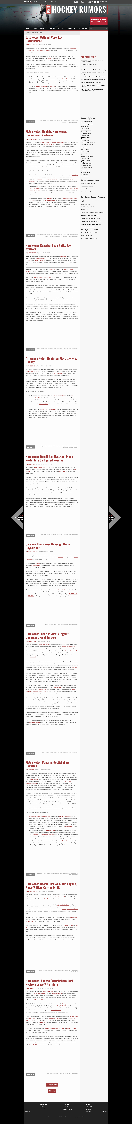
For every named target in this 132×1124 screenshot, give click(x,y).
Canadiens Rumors (86, 130)
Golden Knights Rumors (88, 142)
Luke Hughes (64, 840)
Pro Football (89, 1)
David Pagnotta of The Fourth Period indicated (52, 142)
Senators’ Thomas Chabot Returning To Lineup (92, 73)
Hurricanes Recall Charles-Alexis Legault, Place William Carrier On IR (51, 886)
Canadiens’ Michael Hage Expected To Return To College (49, 1)
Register (102, 2)
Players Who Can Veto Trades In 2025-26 (92, 212)
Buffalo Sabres (43, 120)
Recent (93, 57)
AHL (41, 445)
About (42, 28)
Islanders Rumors (86, 146)
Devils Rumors (85, 135)
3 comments (30, 1074)
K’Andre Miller (43, 404)
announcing (63, 256)
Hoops (82, 1)
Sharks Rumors (85, 172)
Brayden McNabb (62, 1006)
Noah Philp (52, 269)
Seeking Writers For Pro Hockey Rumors (93, 79)
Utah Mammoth (68, 445)
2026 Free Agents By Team (88, 207)
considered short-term (54, 1018)
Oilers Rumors (85, 158)
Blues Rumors (85, 126)
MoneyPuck (51, 58)
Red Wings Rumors (86, 167)
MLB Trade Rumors (18, 518)
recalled (37, 563)
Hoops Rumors (112, 518)
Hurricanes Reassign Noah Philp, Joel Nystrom (49, 247)
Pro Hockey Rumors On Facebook (90, 218)
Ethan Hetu (30, 770)
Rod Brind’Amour (57, 993)
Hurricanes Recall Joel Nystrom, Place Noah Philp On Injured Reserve (49, 458)
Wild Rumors (85, 176)
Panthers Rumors (86, 160)
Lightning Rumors (86, 153)
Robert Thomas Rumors (88, 191)
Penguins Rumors (86, 162)
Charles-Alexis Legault (71, 650)
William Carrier (47, 898)
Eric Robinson (29, 371)
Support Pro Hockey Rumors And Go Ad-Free (92, 200)
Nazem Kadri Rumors (87, 186)
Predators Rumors (86, 163)
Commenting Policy (66, 1109)
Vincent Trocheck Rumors (88, 189)
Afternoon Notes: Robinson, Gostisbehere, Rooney (51, 360)
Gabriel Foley (31, 366)
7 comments (30, 447)
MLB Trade (75, 1)
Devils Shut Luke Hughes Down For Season (93, 76)
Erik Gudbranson (34, 188)
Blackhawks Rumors (87, 123)
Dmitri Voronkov (66, 79)
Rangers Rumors (86, 165)
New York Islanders (65, 234)
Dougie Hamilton (50, 830)
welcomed (52, 86)
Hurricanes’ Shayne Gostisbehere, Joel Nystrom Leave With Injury (49, 982)
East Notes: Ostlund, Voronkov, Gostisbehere (44, 39)
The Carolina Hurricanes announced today (39, 816)
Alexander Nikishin (34, 722)
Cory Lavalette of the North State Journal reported (47, 179)
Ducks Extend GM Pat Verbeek (90, 67)
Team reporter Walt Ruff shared (70, 909)
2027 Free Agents (86, 209)
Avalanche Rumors (86, 121)
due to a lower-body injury (38, 993)
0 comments (30, 122)
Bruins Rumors (85, 128)
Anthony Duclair (48, 144)
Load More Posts (52, 1085)
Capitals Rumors (86, 133)
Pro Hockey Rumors (30, 5)
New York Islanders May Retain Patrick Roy (93, 69)
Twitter (89, 1108)
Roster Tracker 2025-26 (87, 227)
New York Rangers (59, 873)
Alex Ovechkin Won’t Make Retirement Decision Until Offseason (92, 90)
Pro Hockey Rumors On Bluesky (90, 215)
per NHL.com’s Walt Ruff (38, 999)
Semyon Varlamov (50, 200)
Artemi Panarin (33, 779)
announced (52, 79)
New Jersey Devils (51, 873)
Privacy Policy (66, 1108)
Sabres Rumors (85, 169)
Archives (61, 28)
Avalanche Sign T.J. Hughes (89, 64)
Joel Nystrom (40, 258)
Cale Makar (31, 596)
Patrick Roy (49, 198)
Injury (69, 120)
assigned (44, 409)
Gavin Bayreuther (64, 624)
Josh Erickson (31, 253)
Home (28, 28)
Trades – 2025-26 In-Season (89, 238)
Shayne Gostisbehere (41, 86)
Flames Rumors (85, 139)
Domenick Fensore (56, 1010)
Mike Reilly (42, 1022)
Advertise (51, 28)
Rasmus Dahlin (58, 373)
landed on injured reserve (39, 691)
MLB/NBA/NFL (83, 28)
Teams (35, 28)
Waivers (54, 348)
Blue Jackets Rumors (87, 124)
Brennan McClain (32, 45)
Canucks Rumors (86, 131)
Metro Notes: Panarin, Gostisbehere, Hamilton (48, 764)
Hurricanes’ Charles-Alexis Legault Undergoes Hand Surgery (47, 635)
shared (30, 260)
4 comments (30, 236)
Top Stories (85, 57)
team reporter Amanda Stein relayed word (43, 834)
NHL (57, 445)
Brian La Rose (31, 464)
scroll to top (104, 1110)
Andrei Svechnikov (51, 177)
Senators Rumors (86, 170)
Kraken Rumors (85, 151)
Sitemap (43, 1106)
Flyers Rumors (85, 140)
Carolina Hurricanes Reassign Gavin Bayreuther (48, 546)
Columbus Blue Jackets (62, 120)
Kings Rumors (85, 149)
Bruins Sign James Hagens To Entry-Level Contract (93, 86)
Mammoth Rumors (86, 154)
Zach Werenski (73, 594)
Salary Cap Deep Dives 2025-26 (89, 230)
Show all (52, 1091)
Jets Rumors (84, 147)
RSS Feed (88, 1111)
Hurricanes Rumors (87, 144)
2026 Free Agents (86, 204)
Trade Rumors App (86, 235)
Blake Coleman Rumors (88, 183)
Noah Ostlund (46, 50)
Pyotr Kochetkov (35, 565)
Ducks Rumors (85, 137)
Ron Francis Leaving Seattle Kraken (91, 82)
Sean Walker (68, 826)
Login (106, 2)
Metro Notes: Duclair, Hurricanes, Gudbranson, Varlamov (46, 133)
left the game (37, 371)
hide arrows (27, 1110)
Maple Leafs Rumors (87, 156)
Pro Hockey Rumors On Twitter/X (91, 221)
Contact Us (72, 28)
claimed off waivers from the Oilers (42, 277)
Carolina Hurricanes (51, 120)
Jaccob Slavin (57, 687)
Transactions (49, 348)
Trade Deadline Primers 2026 (89, 232)
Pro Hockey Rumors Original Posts (91, 224)
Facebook (88, 1109)
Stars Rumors (85, 174)
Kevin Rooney (54, 409)
